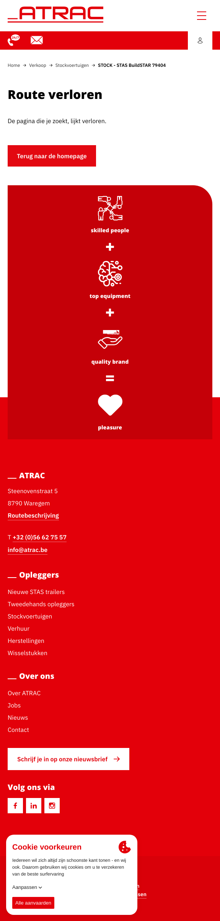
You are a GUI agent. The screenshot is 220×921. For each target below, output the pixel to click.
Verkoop (37, 65)
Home (14, 65)
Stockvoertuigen (72, 65)
